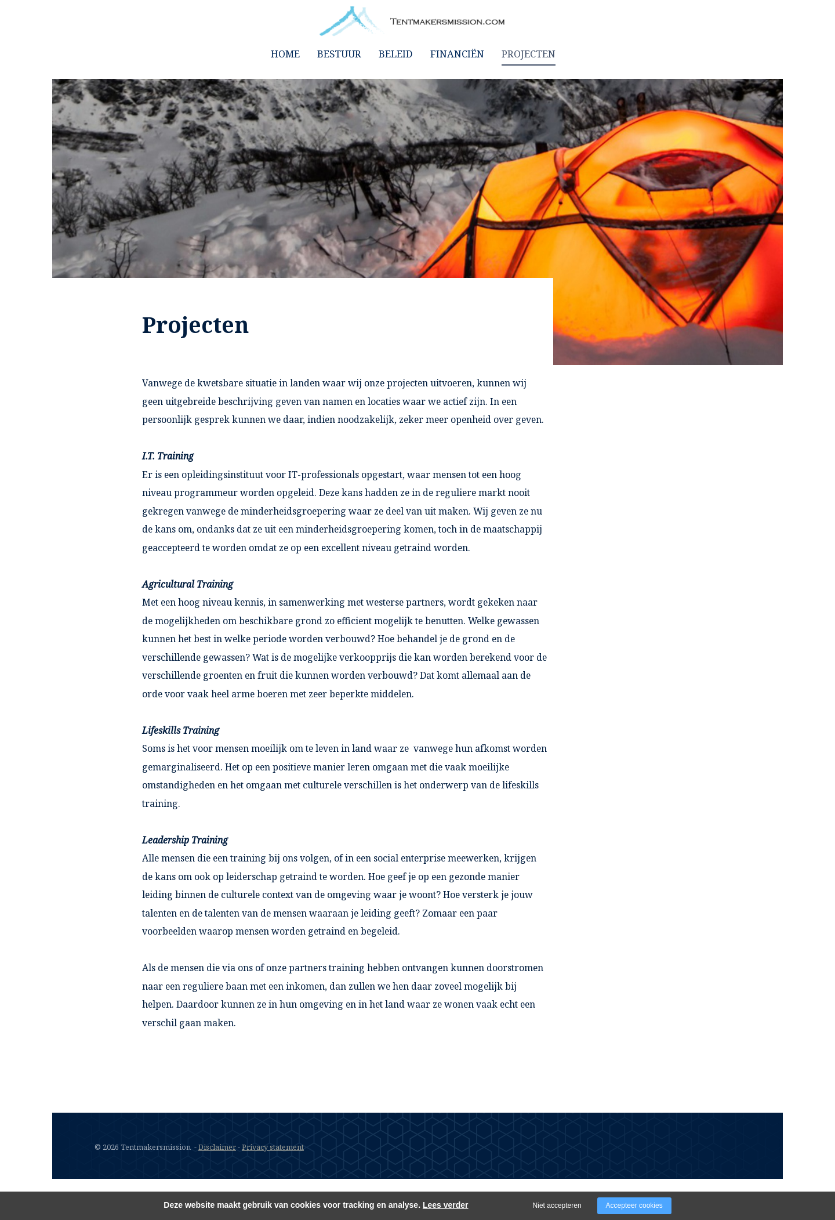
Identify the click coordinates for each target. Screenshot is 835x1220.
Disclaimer (217, 1147)
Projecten (529, 53)
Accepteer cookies (634, 1205)
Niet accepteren (557, 1205)
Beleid (396, 53)
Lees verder (446, 1205)
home (285, 53)
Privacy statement (273, 1147)
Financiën (457, 53)
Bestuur (339, 53)
